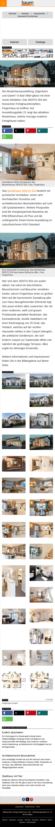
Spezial (22, 822)
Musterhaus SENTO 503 (21, 190)
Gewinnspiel (31, 822)
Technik (27, 820)
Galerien (14, 42)
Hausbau (12, 820)
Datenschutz (30, 807)
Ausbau (20, 820)
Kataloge (40, 42)
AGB (38, 807)
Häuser (5, 820)
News (50, 820)
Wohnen (43, 820)
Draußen (35, 820)
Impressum (19, 807)
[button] (7, 130)
